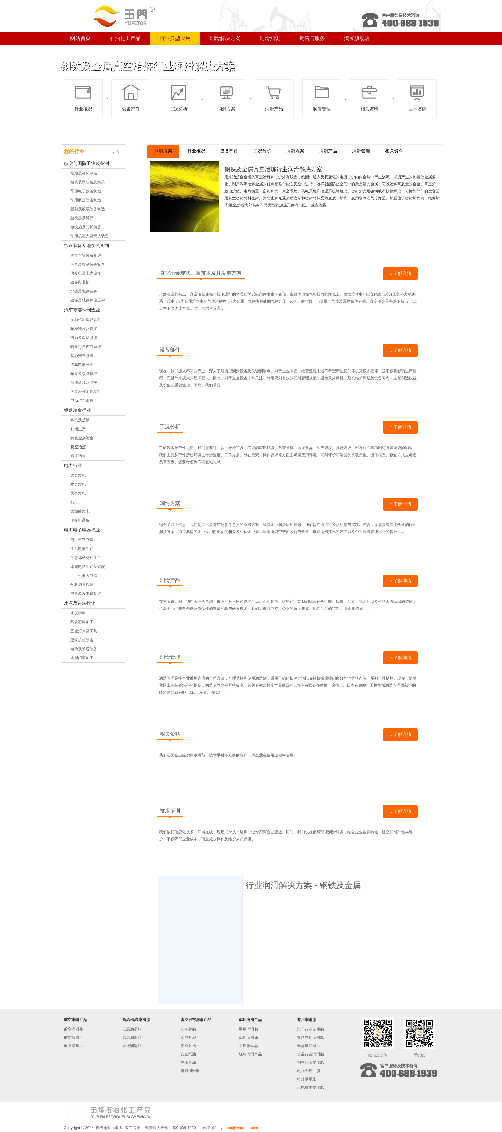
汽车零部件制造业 (82, 310)
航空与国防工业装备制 (86, 163)
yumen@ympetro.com (239, 1128)
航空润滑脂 (73, 1029)
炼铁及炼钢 (80, 420)
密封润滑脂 (190, 1071)
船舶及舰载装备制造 (87, 209)
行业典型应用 (175, 38)
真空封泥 (188, 1037)
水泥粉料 (78, 613)
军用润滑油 (248, 1037)
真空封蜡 (188, 1046)
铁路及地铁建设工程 (87, 300)
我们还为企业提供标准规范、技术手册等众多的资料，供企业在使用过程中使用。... (229, 755)
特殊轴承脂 (306, 1079)
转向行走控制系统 (85, 346)
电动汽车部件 (81, 400)
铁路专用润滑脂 (310, 1037)
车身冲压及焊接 (83, 329)
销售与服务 (312, 38)
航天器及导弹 (81, 218)
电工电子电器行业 (82, 530)
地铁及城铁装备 (83, 291)
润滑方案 (226, 97)
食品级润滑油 (308, 1046)
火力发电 (78, 475)
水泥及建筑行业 (79, 603)
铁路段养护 (80, 282)
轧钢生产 (78, 429)
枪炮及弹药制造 (83, 173)
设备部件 (131, 97)
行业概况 (83, 97)
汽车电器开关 (81, 364)
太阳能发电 (80, 511)
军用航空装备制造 (85, 200)
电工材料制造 (81, 540)
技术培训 (417, 97)
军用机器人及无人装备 (89, 236)
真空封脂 (188, 1029)
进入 (116, 151)
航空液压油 (73, 1046)
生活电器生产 (81, 548)
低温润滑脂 (132, 1029)
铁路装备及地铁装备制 (86, 245)
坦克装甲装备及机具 (87, 182)
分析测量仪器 (81, 584)
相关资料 (369, 97)
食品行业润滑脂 (310, 1054)
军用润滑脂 (248, 1029)
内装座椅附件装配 (85, 391)
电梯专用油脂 (308, 1071)
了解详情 (402, 273)
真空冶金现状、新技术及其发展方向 (201, 273)
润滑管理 (321, 97)
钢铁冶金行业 (77, 410)
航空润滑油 (73, 1037)
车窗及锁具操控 (83, 373)
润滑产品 (274, 97)
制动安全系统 (81, 355)
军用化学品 (248, 1046)
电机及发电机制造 (85, 593)
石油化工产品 (125, 38)
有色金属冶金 (81, 438)
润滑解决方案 (225, 38)
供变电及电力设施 (85, 273)
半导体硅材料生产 (85, 557)
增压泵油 (188, 1062)
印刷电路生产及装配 (87, 566)
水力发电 (78, 484)
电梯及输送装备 (83, 649)
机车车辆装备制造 (85, 255)
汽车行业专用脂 (310, 1029)
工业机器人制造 (83, 575)
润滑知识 (270, 38)
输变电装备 (80, 520)
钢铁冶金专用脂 (310, 1062)
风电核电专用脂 (310, 1087)
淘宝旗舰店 (357, 38)
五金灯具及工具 (83, 631)
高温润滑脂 (132, 1037)
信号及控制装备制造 (87, 264)
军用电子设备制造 (85, 191)
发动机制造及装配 (85, 320)
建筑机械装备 (81, 640)
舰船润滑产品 (250, 1054)
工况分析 (178, 97)
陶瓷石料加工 (81, 622)
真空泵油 (188, 1054)
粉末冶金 (78, 456)
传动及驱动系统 (83, 338)
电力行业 (73, 465)
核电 (74, 502)
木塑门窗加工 (81, 658)
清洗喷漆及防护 (83, 382)
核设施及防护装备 (85, 227)
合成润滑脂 (132, 1046)
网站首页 (80, 38)
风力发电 (78, 493)
